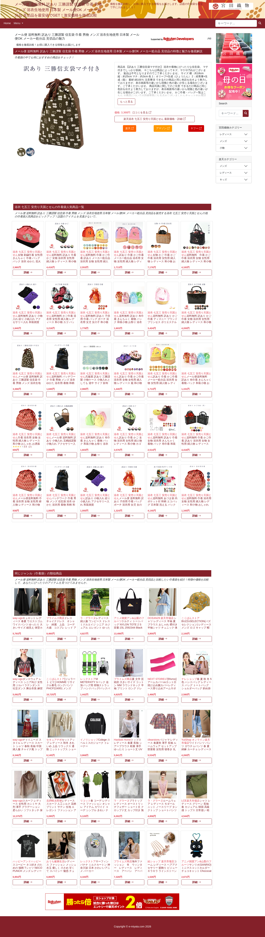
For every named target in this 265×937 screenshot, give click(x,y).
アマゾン (163, 128)
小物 (222, 148)
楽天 (129, 128)
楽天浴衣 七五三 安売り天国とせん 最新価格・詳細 (154, 118)
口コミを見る (141, 112)
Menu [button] (17, 23)
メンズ (223, 141)
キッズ (223, 179)
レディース (226, 134)
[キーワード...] (236, 23)
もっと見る (126, 101)
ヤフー (196, 128)
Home (7, 23)
